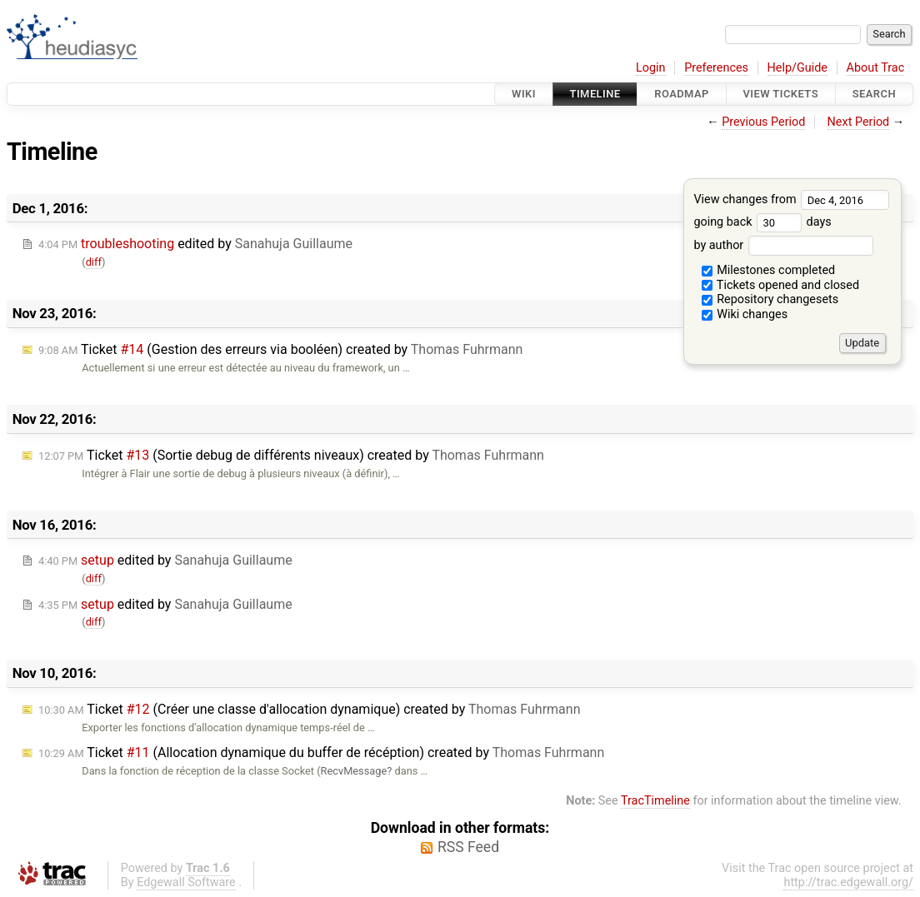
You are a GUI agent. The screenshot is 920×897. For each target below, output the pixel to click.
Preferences (716, 68)
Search (874, 93)
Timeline (595, 93)
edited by (195, 244)
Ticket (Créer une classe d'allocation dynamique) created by (309, 709)
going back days (762, 222)
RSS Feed (468, 847)
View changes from (791, 199)
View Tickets (780, 93)
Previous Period (763, 122)
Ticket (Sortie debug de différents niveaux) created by (291, 455)
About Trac (876, 68)
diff (94, 262)
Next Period (859, 122)
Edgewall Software (186, 882)
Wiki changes (745, 314)
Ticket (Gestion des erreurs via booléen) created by (280, 349)
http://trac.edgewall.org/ (848, 882)
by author (782, 245)
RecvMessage (354, 771)
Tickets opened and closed (780, 285)
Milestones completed (769, 270)
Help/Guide (798, 68)
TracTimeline (655, 801)
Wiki (524, 93)
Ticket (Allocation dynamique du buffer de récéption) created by (321, 752)
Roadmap (681, 93)
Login (651, 68)
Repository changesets (770, 299)
